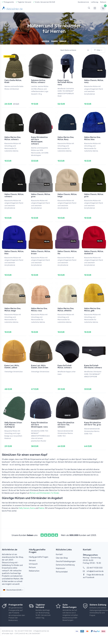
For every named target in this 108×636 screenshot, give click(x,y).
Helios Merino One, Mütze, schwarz (12, 137)
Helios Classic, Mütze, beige (67, 193)
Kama (32, 501)
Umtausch (33, 556)
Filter (97, 50)
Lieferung (94, 2)
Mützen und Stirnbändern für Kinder (44, 486)
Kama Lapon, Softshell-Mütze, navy (65, 82)
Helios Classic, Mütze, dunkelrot (94, 249)
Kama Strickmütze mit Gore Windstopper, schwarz (39, 139)
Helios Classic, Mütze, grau (40, 193)
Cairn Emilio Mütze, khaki (13, 81)
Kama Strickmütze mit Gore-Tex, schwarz (66, 418)
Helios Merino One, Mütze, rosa (39, 305)
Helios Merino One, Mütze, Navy (66, 137)
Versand (32, 553)
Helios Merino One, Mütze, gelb (92, 305)
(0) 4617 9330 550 (92, 560)
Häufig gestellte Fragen (38, 550)
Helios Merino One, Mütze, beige (12, 305)
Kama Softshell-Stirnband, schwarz (93, 361)
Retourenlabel (62, 564)
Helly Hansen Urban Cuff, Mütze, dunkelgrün (13, 418)
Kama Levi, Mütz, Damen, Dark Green (39, 361)
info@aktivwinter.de (93, 564)
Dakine (41, 501)
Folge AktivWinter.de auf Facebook (93, 568)
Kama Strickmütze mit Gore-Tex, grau (92, 417)
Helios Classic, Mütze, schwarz (14, 193)
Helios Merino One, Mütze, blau (92, 137)
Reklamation (34, 563)
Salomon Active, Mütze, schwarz (38, 81)
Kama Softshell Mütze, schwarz (65, 361)
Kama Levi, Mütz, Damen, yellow (11, 361)
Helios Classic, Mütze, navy (94, 81)
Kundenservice (83, 2)
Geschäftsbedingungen (65, 554)
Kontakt (59, 547)
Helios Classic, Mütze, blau (14, 249)
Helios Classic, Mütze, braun (40, 249)
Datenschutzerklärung (65, 557)
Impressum (60, 561)
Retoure (103, 2)
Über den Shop (62, 550)
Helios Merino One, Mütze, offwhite (66, 305)
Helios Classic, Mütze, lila (67, 249)
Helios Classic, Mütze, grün (94, 193)
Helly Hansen (24, 501)
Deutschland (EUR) (12, 582)
